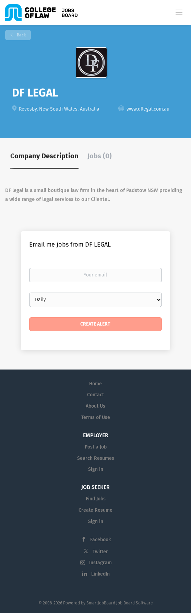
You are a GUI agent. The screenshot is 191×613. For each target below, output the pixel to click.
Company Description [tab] (44, 156)
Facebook (100, 540)
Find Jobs (96, 499)
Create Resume (95, 510)
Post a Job (96, 447)
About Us (95, 406)
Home (95, 384)
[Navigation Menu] (179, 12)
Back (21, 35)
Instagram (100, 563)
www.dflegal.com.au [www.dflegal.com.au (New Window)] (148, 109)
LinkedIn (100, 574)
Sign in (95, 469)
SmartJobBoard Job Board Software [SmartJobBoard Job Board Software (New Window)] (119, 603)
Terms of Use (95, 417)
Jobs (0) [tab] (99, 156)
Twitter (100, 552)
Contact (95, 395)
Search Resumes (95, 458)
